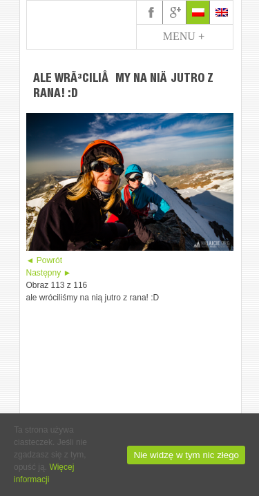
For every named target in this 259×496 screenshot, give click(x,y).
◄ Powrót (44, 260)
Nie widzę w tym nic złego (186, 455)
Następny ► (49, 273)
